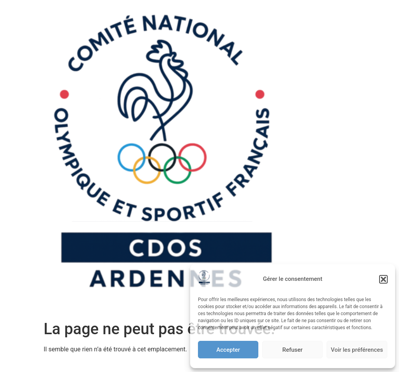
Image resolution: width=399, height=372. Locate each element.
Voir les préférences (357, 349)
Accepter (228, 349)
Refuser (292, 349)
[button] (383, 279)
